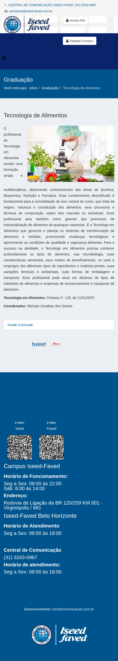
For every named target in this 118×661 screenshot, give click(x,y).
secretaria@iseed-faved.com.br (30, 11)
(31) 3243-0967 (20, 557)
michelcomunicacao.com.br (73, 609)
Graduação (50, 88)
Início (33, 88)
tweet (39, 344)
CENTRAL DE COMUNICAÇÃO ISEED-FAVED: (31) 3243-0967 (52, 5)
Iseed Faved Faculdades (33, 402)
